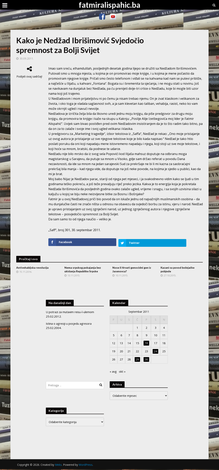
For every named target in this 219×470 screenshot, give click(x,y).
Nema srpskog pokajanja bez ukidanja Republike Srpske (82, 268)
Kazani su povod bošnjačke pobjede (178, 268)
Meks (58, 465)
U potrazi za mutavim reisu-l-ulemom (70, 311)
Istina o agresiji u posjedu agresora (69, 322)
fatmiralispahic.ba (109, 4)
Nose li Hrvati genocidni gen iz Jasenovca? (131, 268)
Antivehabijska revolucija (32, 267)
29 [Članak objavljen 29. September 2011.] (137, 360)
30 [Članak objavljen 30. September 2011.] (146, 360)
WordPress (85, 465)
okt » (122, 372)
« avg (113, 372)
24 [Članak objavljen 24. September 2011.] (155, 351)
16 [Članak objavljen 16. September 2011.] (146, 343)
